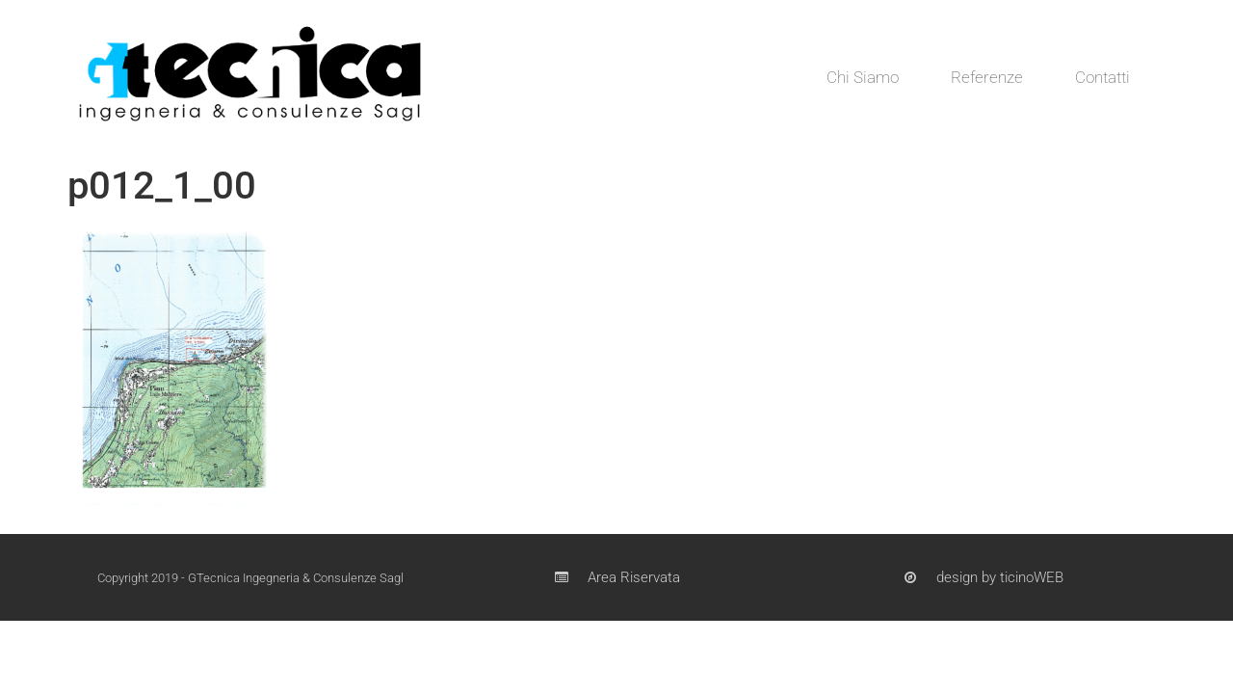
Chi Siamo (862, 77)
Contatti (1102, 77)
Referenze (987, 77)
